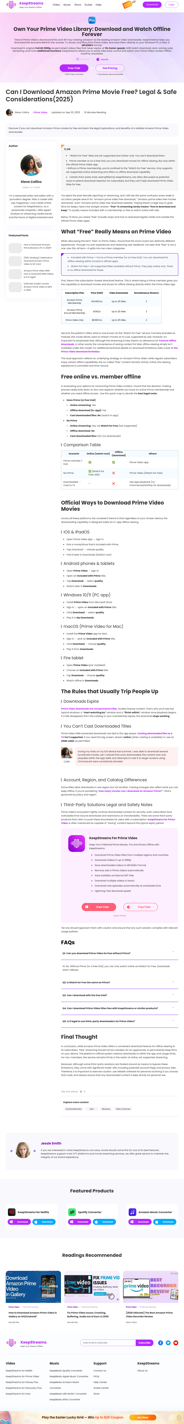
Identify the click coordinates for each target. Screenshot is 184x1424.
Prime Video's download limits (40, 39)
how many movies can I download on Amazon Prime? (130, 791)
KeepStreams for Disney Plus (22, 1382)
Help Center (100, 1382)
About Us (142, 1370)
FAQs (96, 1376)
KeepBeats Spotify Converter (66, 1370)
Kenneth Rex (14, 1322)
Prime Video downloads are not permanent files (89, 708)
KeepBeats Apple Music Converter (69, 1376)
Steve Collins (22, 112)
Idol (91, 1109)
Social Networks (74, 1109)
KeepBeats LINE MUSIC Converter (68, 1393)
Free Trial (97, 907)
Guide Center (101, 1388)
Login (172, 6)
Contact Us (100, 1370)
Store (77, 6)
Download (152, 6)
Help (98, 6)
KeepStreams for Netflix (19, 1370)
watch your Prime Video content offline (149, 51)
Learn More (119, 915)
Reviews (106, 1109)
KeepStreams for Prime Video (22, 1376)
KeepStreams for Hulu (18, 1393)
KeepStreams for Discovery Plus (24, 1388)
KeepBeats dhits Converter (65, 1399)
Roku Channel (123, 1109)
